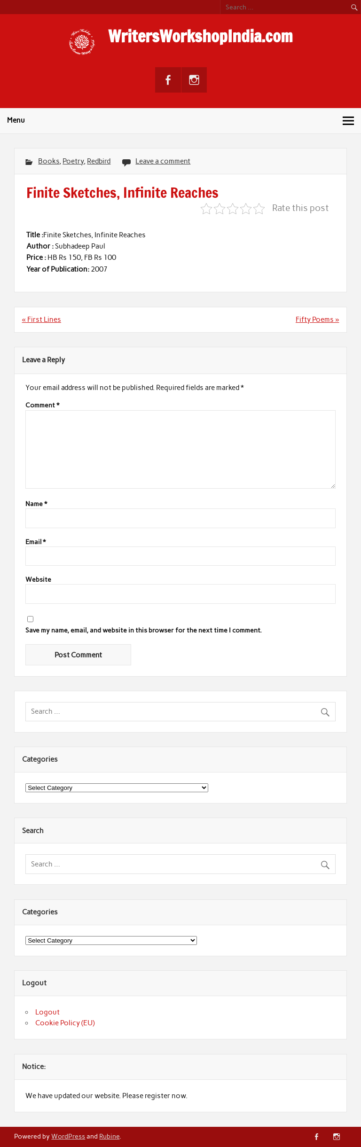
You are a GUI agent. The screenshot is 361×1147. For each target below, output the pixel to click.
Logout (47, 1012)
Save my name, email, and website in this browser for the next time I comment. (143, 630)
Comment (42, 405)
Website (38, 580)
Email (35, 542)
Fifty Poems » (317, 319)
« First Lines (41, 319)
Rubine (109, 1136)
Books (48, 161)
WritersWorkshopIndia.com (200, 36)
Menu (16, 120)
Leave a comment (162, 161)
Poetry (73, 161)
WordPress (68, 1136)
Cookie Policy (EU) (64, 1023)
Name (36, 504)
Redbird (98, 161)
